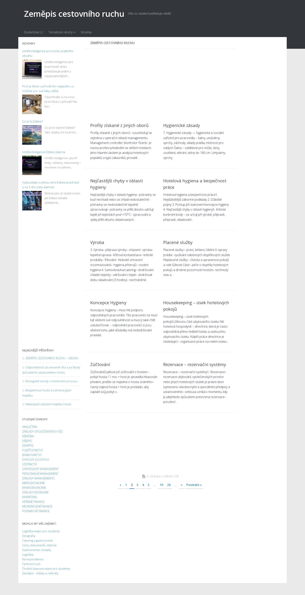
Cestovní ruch (31, 564)
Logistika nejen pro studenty (41, 531)
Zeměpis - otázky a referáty (40, 573)
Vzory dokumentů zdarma (39, 545)
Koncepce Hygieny (108, 302)
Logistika (27, 554)
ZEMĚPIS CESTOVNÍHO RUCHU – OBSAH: (52, 358)
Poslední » (194, 485)
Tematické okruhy (60, 32)
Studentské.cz (33, 32)
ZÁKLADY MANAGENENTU (38, 478)
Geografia (28, 536)
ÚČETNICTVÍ (29, 464)
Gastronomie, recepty (36, 550)
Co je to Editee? (32, 121)
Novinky (86, 32)
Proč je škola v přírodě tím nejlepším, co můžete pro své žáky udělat (48, 88)
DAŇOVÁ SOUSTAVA (35, 459)
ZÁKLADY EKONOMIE (35, 492)
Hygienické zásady (181, 125)
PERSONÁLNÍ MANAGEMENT (40, 473)
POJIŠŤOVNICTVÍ (32, 450)
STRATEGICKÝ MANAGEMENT (40, 469)
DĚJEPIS (27, 441)
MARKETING (29, 497)
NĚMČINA (28, 436)
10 (161, 485)
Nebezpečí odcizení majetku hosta (48, 404)
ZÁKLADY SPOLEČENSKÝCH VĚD (42, 431)
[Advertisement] (160, 82)
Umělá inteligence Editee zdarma (43, 152)
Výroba (97, 242)
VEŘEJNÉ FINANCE (33, 502)
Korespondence (33, 559)
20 (169, 485)
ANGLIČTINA (29, 427)
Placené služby (178, 242)
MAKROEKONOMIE (34, 487)
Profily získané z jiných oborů (119, 125)
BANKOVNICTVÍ (31, 455)
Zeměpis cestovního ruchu (74, 13)
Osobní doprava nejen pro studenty (46, 568)
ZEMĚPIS (27, 445)
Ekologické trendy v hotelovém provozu (51, 381)
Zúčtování (100, 364)
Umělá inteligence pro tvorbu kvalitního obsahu (47, 53)
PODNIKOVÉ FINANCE (36, 511)
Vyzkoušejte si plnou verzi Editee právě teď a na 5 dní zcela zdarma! (50, 184)
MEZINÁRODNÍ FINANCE (37, 506)
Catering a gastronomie (37, 540)
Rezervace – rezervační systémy (194, 364)
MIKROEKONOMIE (33, 483)
